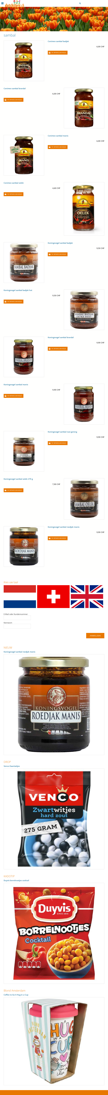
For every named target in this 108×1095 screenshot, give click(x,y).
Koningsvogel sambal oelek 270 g (18, 479)
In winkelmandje (58, 53)
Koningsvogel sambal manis (16, 384)
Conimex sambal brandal (15, 88)
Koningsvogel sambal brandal (61, 337)
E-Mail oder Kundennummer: (16, 614)
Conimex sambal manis (58, 135)
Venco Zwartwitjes (12, 766)
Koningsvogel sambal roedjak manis (63, 527)
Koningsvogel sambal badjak (60, 243)
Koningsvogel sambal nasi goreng (62, 432)
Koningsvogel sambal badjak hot (18, 290)
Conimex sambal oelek (14, 183)
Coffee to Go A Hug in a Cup (16, 995)
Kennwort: (8, 622)
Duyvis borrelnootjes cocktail (16, 880)
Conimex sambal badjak (58, 41)
